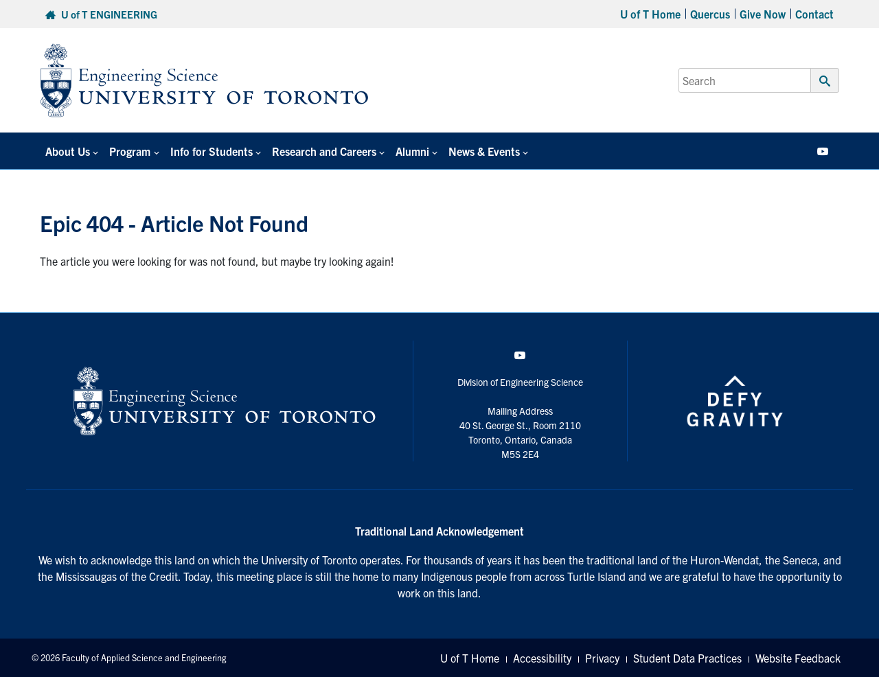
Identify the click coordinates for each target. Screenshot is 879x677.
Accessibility (542, 658)
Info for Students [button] (211, 151)
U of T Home (650, 14)
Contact (814, 14)
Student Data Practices (687, 658)
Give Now (763, 14)
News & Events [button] (484, 151)
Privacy (602, 658)
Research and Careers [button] (324, 151)
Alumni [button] (412, 151)
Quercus (710, 14)
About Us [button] (67, 151)
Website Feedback (798, 658)
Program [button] (129, 151)
